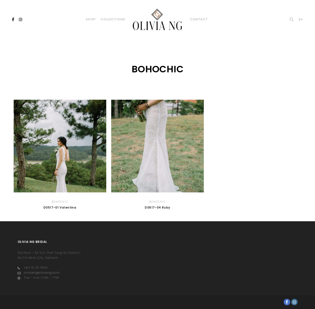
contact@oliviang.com (39, 272)
